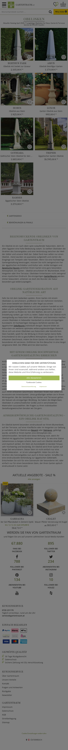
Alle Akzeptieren (34, 378)
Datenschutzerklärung (28, 386)
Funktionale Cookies (34, 382)
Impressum (43, 386)
